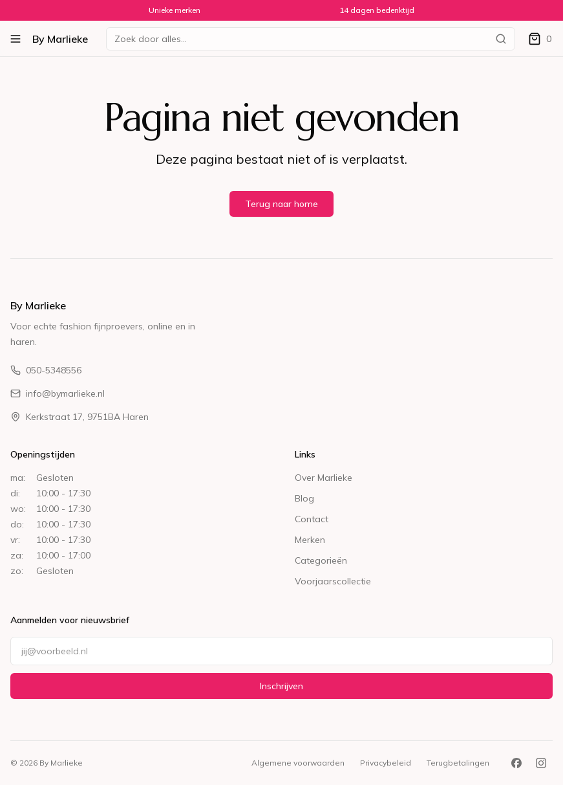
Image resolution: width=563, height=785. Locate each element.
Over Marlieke (323, 477)
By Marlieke (60, 39)
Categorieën (321, 560)
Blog (304, 498)
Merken (310, 540)
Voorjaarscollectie (333, 581)
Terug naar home (281, 204)
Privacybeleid (385, 763)
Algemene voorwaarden (298, 763)
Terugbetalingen (458, 763)
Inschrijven (281, 686)
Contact (311, 519)
